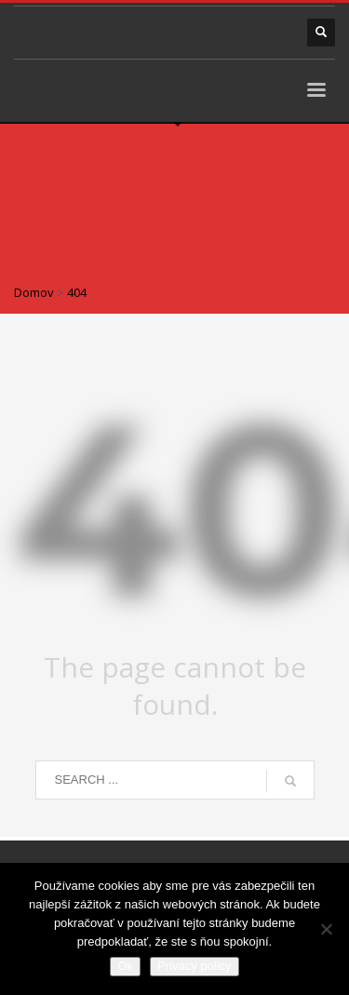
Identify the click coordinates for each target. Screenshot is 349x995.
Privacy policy (194, 966)
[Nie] (325, 929)
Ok (125, 966)
